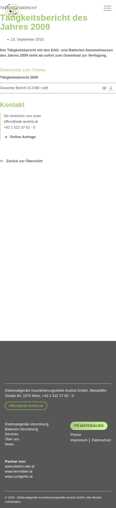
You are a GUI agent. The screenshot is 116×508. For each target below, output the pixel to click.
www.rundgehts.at (19, 477)
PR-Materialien (87, 424)
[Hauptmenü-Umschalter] (107, 8)
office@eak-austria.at (21, 121)
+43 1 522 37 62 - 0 (19, 127)
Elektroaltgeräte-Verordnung (27, 423)
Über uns (12, 438)
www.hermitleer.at (19, 471)
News (9, 444)
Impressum (78, 439)
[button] (20, 137)
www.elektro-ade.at (20, 466)
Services (12, 433)
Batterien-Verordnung (22, 428)
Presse (74, 433)
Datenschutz (101, 439)
